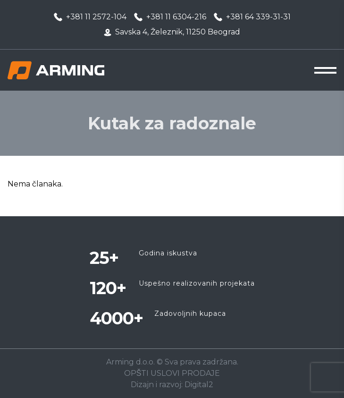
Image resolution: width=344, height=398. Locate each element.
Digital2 (199, 384)
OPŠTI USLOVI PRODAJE (172, 373)
